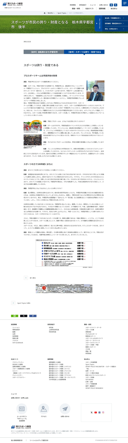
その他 (88, 349)
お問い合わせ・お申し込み (19, 398)
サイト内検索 (115, 5)
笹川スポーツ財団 (44, 13)
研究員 (51, 327)
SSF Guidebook (17, 342)
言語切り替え (111, 5)
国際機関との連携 (54, 362)
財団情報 (73, 5)
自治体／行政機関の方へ (113, 18)
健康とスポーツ (91, 347)
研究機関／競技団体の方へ (113, 23)
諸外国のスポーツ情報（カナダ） (60, 373)
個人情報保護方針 (17, 440)
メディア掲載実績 (91, 384)
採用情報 (15, 336)
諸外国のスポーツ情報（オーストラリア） (62, 377)
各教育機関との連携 (18, 366)
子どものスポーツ (91, 334)
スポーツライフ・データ (93, 327)
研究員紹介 (82, 5)
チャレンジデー (17, 375)
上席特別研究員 (54, 330)
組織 (13, 332)
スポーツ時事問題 (91, 362)
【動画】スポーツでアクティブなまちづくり (26, 373)
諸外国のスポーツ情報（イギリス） (60, 366)
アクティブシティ (18, 362)
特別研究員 (52, 332)
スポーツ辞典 (90, 377)
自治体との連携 (17, 364)
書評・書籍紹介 (91, 386)
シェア (33, 36)
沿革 (13, 334)
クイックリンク (100, 23)
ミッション (16, 327)
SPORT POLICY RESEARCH (94, 388)
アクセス (15, 340)
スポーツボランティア (93, 342)
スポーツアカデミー (18, 377)
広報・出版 (89, 382)
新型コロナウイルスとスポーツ (96, 375)
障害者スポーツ (91, 336)
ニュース (93, 5)
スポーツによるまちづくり (94, 338)
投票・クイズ (90, 371)
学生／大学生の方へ (111, 29)
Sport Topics (62, 13)
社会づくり (14, 359)
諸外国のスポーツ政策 (56, 364)
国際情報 (50, 359)
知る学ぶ (50, 13)
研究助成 (88, 353)
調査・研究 (87, 324)
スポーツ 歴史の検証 (92, 373)
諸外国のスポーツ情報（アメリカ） (60, 371)
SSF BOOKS (89, 379)
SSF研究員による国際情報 (57, 379)
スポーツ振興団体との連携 (21, 369)
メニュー (125, 3)
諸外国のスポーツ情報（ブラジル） (60, 375)
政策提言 (88, 332)
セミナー (15, 371)
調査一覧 (88, 351)
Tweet (23, 36)
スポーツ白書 (90, 330)
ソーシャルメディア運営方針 (39, 440)
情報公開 (15, 338)
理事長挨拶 (16, 330)
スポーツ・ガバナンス (93, 340)
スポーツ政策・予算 (92, 345)
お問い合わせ (103, 5)
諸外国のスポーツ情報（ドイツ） (60, 369)
